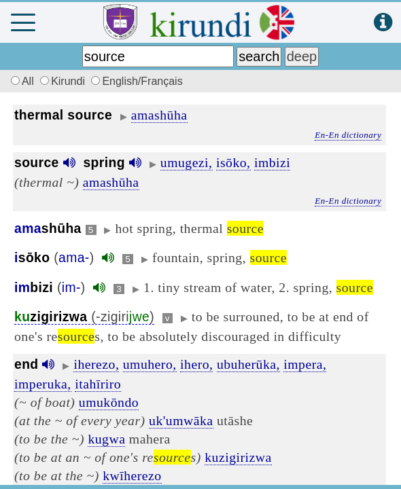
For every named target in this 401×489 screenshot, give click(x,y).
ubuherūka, (248, 364)
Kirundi (64, 81)
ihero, (196, 364)
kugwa (106, 438)
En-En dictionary (348, 135)
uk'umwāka (181, 420)
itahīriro (98, 383)
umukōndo (109, 402)
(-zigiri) (84, 317)
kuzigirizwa (238, 457)
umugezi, (186, 162)
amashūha (159, 114)
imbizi (272, 162)
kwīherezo (132, 475)
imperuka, (42, 383)
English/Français (136, 81)
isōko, (233, 162)
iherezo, (96, 364)
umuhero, (150, 364)
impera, (304, 364)
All (20, 81)
